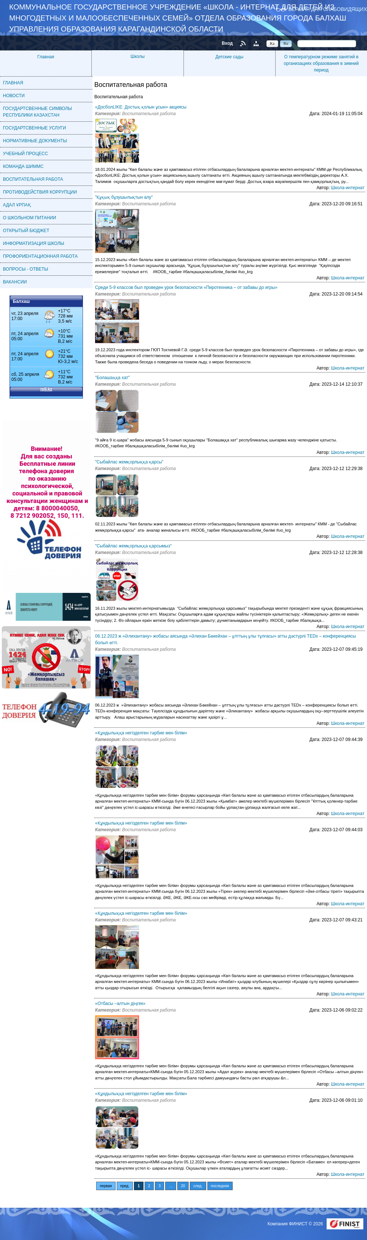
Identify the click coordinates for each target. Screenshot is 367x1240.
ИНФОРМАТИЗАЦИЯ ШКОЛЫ (33, 243)
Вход (227, 43)
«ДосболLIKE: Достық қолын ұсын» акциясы (140, 107)
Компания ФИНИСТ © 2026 (296, 1223)
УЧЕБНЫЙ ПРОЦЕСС (25, 153)
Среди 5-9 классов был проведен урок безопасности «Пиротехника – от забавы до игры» (186, 287)
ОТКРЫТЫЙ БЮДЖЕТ (26, 230)
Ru (286, 43)
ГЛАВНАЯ (13, 82)
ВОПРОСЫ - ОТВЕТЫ (25, 269)
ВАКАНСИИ (15, 282)
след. (198, 1186)
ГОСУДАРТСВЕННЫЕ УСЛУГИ (34, 128)
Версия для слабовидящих (327, 9)
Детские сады (229, 56)
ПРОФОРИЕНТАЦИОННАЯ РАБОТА (40, 256)
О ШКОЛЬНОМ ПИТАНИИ (29, 217)
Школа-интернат (347, 187)
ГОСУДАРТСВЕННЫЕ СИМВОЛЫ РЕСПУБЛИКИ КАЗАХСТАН (37, 112)
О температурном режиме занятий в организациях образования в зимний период (321, 63)
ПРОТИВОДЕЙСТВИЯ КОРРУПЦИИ (40, 192)
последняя (220, 1186)
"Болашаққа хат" (112, 377)
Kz (272, 43)
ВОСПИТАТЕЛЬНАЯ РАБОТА (33, 179)
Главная (45, 56)
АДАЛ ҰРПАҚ (17, 205)
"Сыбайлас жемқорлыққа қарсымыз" (133, 546)
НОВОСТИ (14, 95)
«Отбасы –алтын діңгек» (120, 1003)
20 (183, 1186)
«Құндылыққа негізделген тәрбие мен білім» (141, 732)
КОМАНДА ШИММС (23, 166)
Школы (138, 56)
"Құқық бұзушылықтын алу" (124, 197)
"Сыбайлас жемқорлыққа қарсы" (129, 462)
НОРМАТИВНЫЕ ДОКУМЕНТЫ (35, 140)
